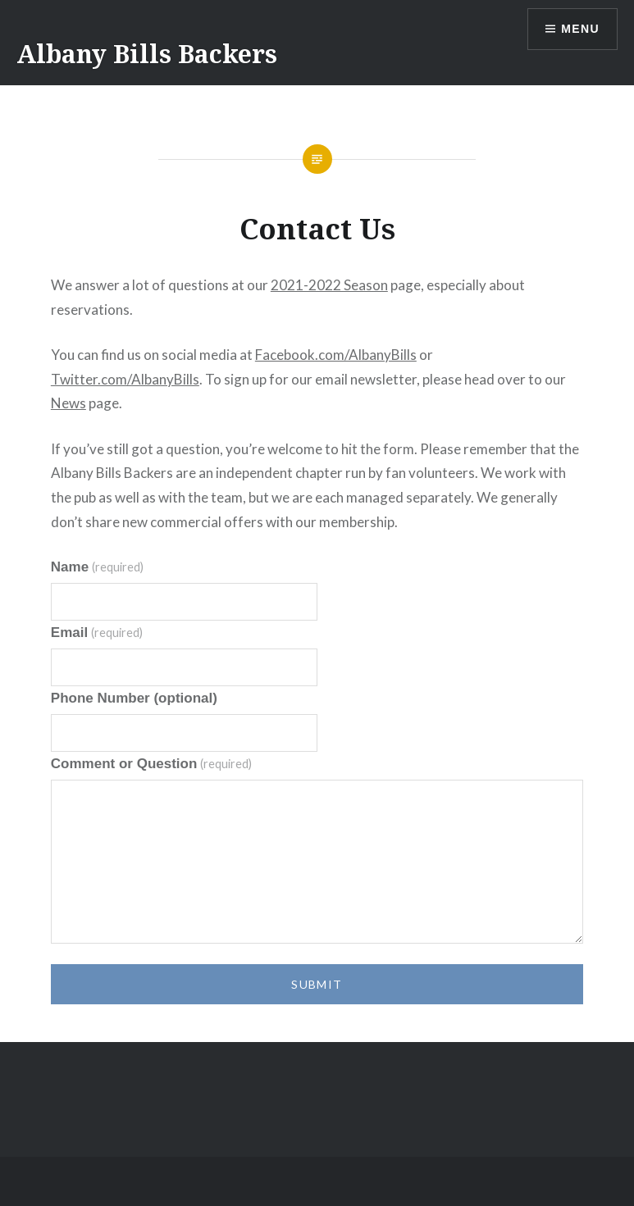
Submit (316, 984)
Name (97, 567)
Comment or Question (151, 763)
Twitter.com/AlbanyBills (125, 379)
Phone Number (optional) (134, 698)
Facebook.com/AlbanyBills (336, 354)
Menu (580, 28)
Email (97, 632)
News (68, 403)
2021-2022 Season (329, 285)
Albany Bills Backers (146, 54)
